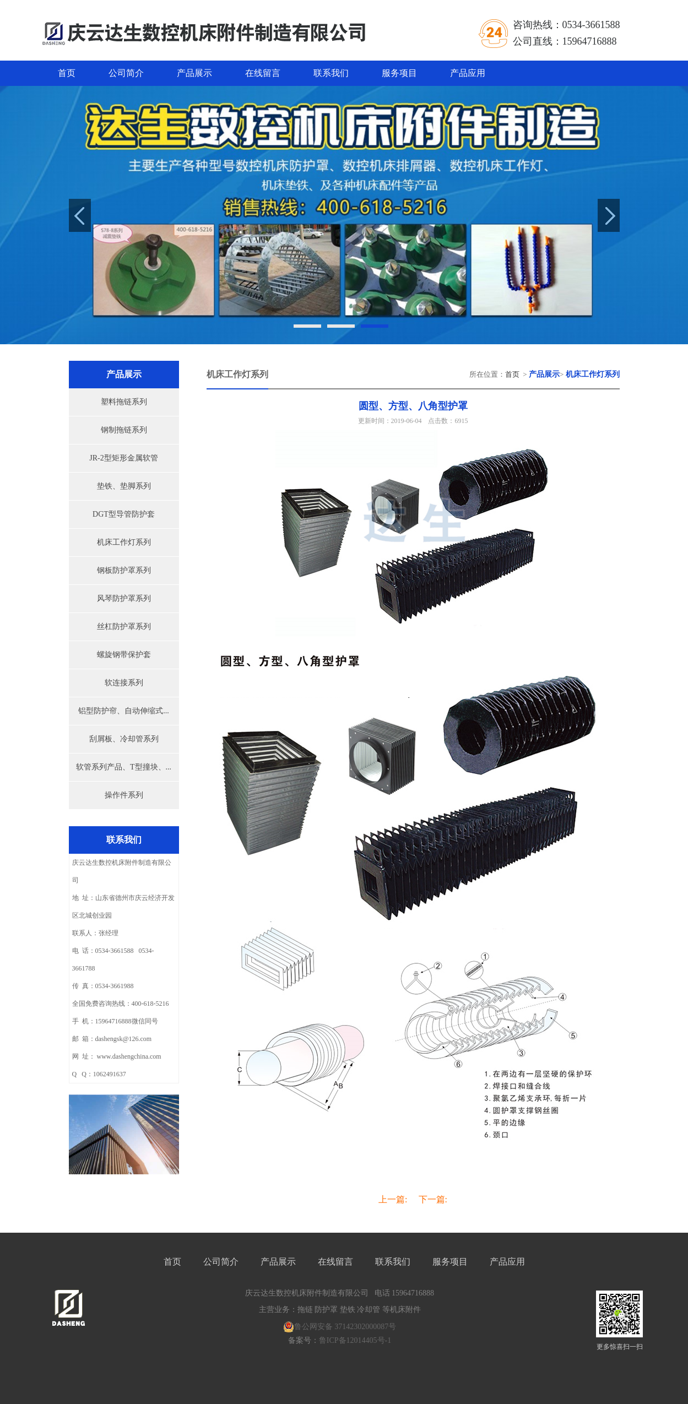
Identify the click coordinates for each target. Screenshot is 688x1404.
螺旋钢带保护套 (124, 654)
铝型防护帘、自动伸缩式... (123, 711)
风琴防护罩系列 (124, 598)
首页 (66, 73)
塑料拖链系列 (124, 402)
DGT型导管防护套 (124, 514)
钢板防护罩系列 (124, 570)
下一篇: (433, 1199)
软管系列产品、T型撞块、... (123, 767)
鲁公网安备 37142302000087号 (340, 1326)
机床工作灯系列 (124, 542)
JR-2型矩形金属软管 (123, 458)
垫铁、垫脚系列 (124, 486)
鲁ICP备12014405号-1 (355, 1340)
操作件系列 (124, 795)
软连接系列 (124, 683)
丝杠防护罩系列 (124, 626)
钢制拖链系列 (124, 430)
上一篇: (392, 1199)
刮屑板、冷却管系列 (124, 739)
